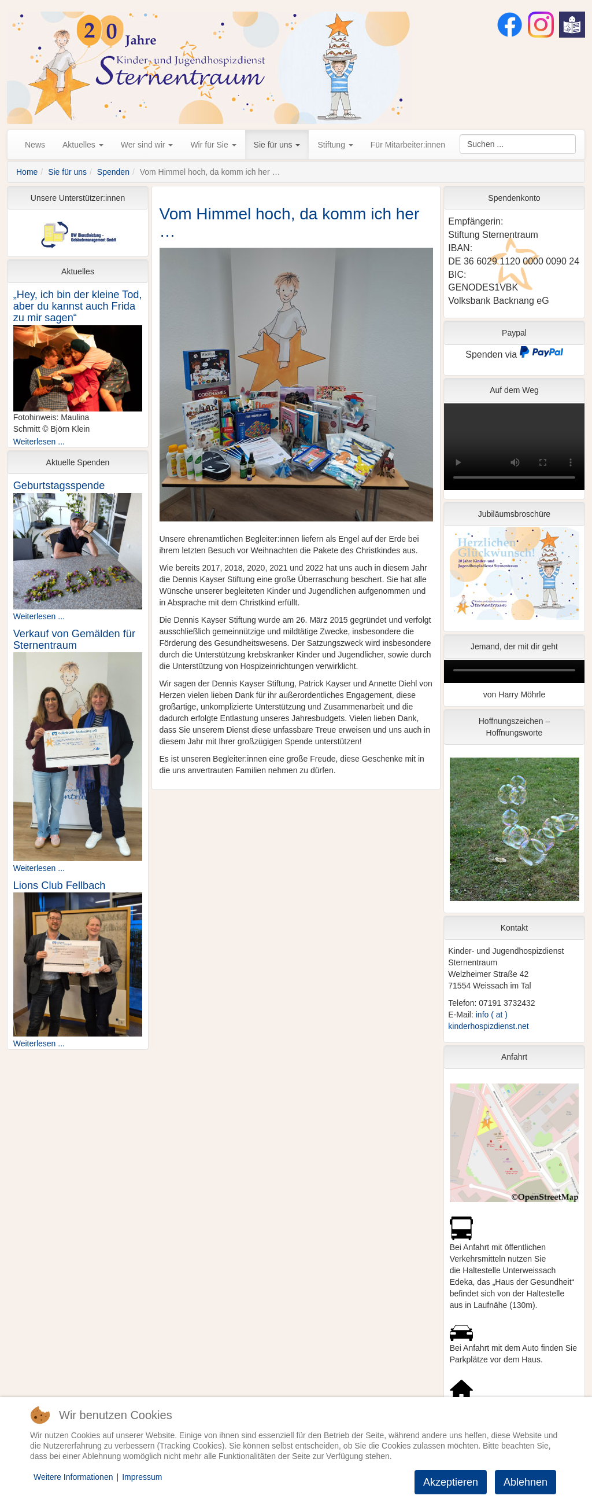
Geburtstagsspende (59, 485)
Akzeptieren (450, 1482)
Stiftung (335, 144)
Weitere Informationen (73, 1477)
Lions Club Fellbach (59, 885)
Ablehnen (525, 1482)
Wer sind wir (147, 144)
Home (27, 172)
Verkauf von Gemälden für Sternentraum (74, 639)
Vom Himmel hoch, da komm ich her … (290, 223)
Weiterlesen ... (39, 441)
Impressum (142, 1477)
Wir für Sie (213, 144)
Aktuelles (82, 144)
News (35, 144)
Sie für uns (277, 144)
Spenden (113, 172)
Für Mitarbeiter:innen (408, 144)
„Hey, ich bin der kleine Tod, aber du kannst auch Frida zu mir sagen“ (77, 306)
